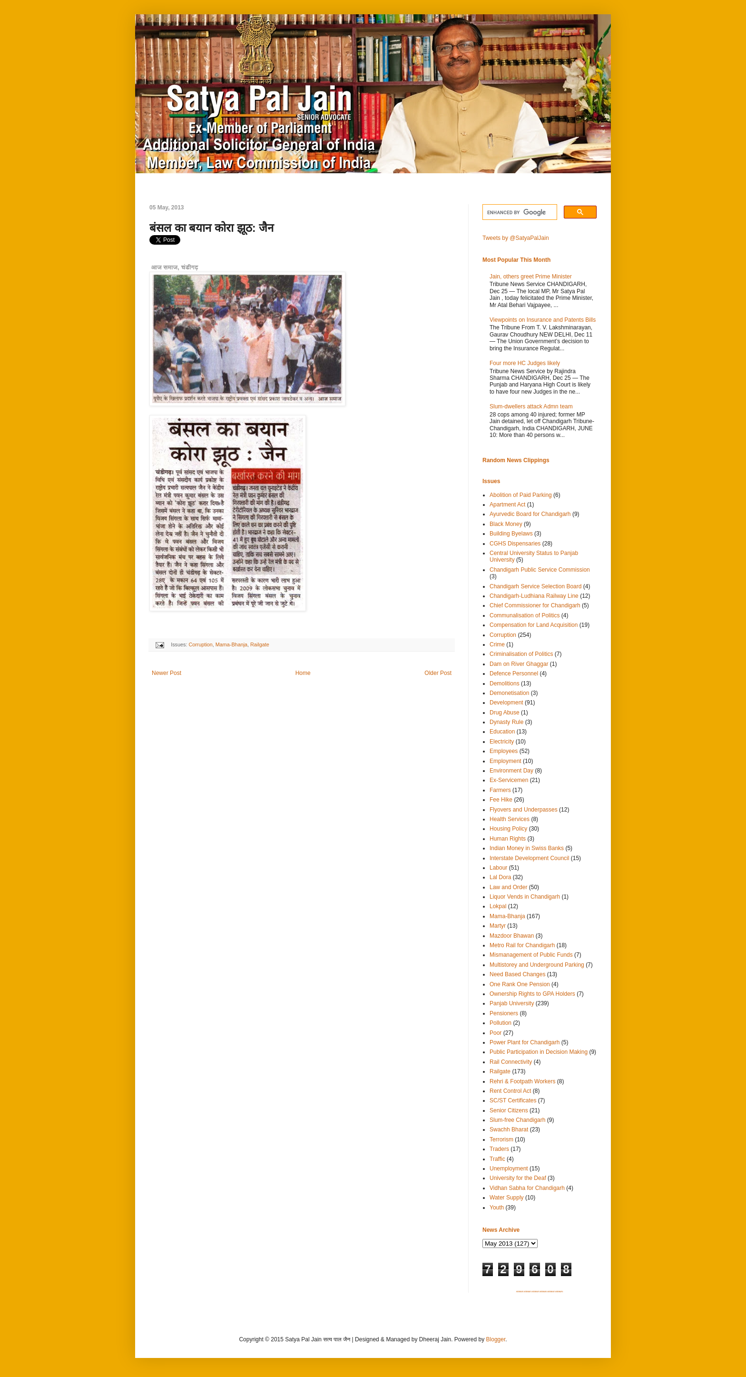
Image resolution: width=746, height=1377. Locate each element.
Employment (505, 761)
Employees (504, 751)
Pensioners (504, 1013)
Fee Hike (501, 799)
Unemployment (509, 1168)
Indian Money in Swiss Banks (527, 848)
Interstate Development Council (529, 858)
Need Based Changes (517, 974)
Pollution (500, 1023)
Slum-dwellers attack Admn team (531, 406)
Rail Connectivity (511, 1062)
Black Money (506, 524)
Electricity (502, 741)
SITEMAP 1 (520, 1292)
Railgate (259, 644)
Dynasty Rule (506, 722)
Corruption (200, 644)
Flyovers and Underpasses (524, 809)
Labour (498, 867)
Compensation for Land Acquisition (534, 625)
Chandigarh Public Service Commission (540, 569)
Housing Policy (508, 828)
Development (506, 702)
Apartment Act (507, 504)
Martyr (498, 925)
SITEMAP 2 (527, 1292)
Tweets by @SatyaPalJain (515, 238)
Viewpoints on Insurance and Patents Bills (543, 320)
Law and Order (508, 887)
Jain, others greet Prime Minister (531, 276)
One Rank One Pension (520, 984)
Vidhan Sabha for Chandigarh (527, 1188)
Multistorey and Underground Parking (537, 964)
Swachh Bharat (509, 1129)
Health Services (510, 819)
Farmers (500, 790)
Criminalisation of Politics (521, 654)
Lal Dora (500, 877)
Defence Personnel (514, 673)
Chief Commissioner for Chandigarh (535, 605)
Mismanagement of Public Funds (531, 954)
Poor (495, 1033)
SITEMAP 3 (536, 1292)
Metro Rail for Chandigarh (522, 945)
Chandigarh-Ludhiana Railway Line (534, 596)
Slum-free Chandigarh (517, 1120)
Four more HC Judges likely (525, 363)
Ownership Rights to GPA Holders (532, 994)
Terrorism (501, 1139)
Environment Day (511, 770)
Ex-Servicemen (509, 780)
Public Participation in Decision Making (539, 1052)
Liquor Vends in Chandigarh (525, 896)
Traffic (497, 1159)
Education (502, 731)
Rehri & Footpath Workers (523, 1081)
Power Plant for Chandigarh (525, 1042)
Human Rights (508, 838)
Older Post (438, 673)
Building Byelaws (511, 533)
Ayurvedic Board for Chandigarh (530, 514)
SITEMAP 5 (551, 1292)
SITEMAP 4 (543, 1292)
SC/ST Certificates (513, 1100)
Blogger (496, 1339)
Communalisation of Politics (525, 615)
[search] (518, 212)
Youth (497, 1207)
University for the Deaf (518, 1178)
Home (303, 673)
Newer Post (166, 673)
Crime (497, 644)
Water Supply (507, 1197)
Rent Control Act (510, 1091)
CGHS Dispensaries (515, 543)
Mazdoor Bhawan (512, 935)
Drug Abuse (505, 712)
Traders (499, 1149)
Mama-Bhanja (231, 644)
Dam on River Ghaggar (519, 664)
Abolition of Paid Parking (521, 495)
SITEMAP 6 (559, 1292)
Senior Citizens (509, 1110)
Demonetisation (509, 693)
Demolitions (505, 683)
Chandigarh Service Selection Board (535, 586)
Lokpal (498, 906)
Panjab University (512, 1003)
